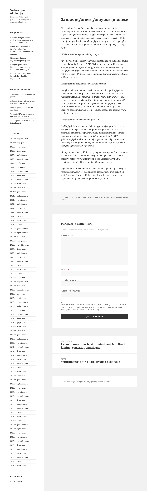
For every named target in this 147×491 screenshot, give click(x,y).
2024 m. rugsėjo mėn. (18, 143)
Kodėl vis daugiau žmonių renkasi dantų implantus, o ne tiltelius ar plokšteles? (22, 40)
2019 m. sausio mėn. (18, 298)
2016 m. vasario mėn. (18, 416)
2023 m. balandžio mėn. (19, 159)
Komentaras (67, 235)
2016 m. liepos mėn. (18, 400)
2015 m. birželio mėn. (18, 449)
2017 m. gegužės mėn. (18, 359)
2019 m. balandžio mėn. (19, 290)
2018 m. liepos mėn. (18, 318)
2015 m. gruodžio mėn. (19, 425)
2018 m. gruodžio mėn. (19, 302)
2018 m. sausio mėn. (18, 331)
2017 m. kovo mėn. (17, 367)
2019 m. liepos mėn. (18, 286)
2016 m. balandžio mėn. (19, 408)
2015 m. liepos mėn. (18, 445)
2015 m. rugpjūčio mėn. (19, 441)
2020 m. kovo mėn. (17, 265)
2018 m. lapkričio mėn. (19, 306)
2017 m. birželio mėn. (18, 355)
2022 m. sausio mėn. (18, 188)
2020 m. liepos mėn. (18, 249)
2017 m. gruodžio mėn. (19, 335)
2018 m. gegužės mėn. (18, 322)
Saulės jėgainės (68, 119)
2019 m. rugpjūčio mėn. (19, 282)
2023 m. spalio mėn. (18, 147)
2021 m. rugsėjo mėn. (18, 200)
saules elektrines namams (99, 197)
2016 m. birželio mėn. (18, 404)
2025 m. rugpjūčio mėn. (19, 139)
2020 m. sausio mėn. (18, 273)
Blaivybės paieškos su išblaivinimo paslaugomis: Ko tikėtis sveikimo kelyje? (21, 67)
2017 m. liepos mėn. (18, 351)
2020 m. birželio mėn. (18, 253)
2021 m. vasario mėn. (18, 220)
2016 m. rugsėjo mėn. (18, 392)
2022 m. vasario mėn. (18, 184)
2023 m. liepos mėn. (18, 151)
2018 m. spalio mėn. (18, 310)
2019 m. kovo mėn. (17, 294)
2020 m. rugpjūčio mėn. (19, 245)
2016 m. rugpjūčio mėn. (19, 396)
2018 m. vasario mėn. (18, 327)
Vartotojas (82, 197)
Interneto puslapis (70, 291)
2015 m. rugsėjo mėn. (18, 437)
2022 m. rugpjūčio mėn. (19, 171)
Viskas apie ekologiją (18, 11)
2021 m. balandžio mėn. (19, 212)
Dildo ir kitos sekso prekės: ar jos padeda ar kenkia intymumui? (21, 76)
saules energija (116, 197)
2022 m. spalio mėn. (18, 163)
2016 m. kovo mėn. (17, 412)
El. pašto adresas (70, 280)
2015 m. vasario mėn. (18, 465)
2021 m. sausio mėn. (18, 224)
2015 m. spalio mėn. (18, 433)
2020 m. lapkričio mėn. (19, 233)
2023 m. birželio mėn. (18, 155)
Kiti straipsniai (16, 481)
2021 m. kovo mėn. (17, 216)
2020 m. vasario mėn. (18, 269)
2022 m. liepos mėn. (18, 175)
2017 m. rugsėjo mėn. (18, 343)
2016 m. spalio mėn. (18, 388)
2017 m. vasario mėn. (18, 371)
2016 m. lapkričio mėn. (19, 384)
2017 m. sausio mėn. (18, 376)
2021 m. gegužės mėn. (18, 208)
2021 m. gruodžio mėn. (19, 192)
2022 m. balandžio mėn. (19, 179)
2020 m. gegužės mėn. (18, 257)
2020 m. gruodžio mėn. (19, 228)
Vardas (65, 270)
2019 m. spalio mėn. (18, 278)
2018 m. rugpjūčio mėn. (19, 314)
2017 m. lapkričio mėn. (19, 339)
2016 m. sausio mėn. (18, 421)
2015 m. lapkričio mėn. (19, 429)
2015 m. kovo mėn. (17, 461)
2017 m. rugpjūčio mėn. (19, 347)
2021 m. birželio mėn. (18, 204)
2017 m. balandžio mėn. (19, 363)
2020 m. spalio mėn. (18, 237)
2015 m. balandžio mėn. (19, 457)
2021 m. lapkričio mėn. (19, 196)
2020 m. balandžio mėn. (19, 261)
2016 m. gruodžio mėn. (19, 380)
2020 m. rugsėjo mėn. (18, 241)
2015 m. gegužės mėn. (18, 453)
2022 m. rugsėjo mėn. (18, 167)
